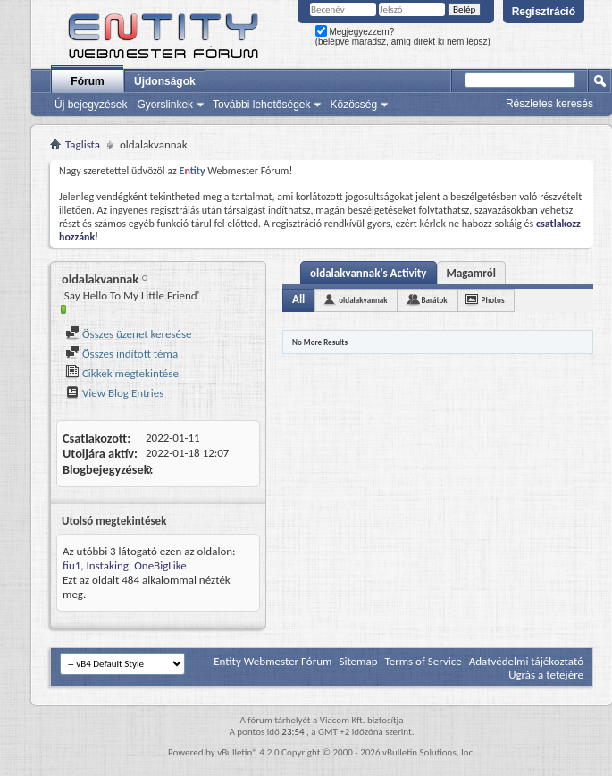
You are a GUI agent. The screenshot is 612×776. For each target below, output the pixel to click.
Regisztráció (543, 11)
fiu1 (71, 565)
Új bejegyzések (90, 104)
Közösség (353, 104)
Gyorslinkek (165, 104)
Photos (493, 300)
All (298, 299)
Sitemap (358, 661)
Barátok (435, 300)
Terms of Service (422, 661)
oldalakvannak (363, 300)
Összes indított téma (121, 353)
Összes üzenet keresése (128, 334)
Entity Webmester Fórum (272, 661)
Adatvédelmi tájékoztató (526, 661)
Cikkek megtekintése (122, 373)
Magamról (471, 273)
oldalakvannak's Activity (368, 273)
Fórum (87, 81)
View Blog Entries (114, 393)
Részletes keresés (549, 103)
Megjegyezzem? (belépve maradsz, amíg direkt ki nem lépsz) (402, 36)
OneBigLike (160, 565)
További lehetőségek (261, 104)
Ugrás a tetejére (545, 674)
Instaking (108, 565)
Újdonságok (165, 81)
